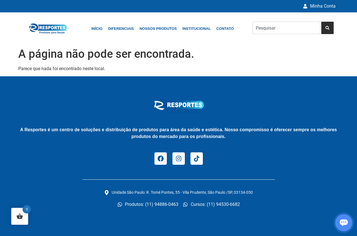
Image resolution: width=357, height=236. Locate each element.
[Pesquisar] (327, 28)
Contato (225, 28)
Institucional (197, 28)
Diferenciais (121, 28)
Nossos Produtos (158, 28)
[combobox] (286, 28)
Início (96, 28)
